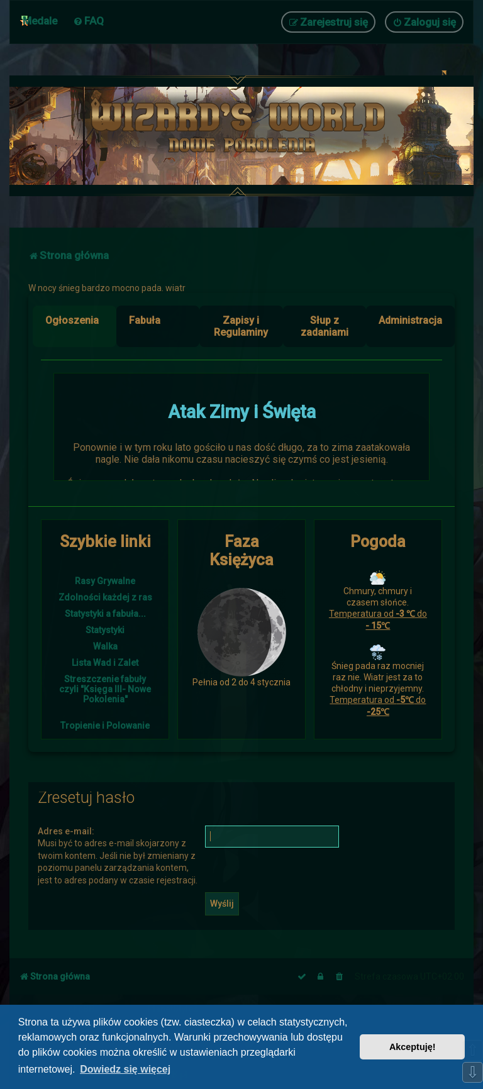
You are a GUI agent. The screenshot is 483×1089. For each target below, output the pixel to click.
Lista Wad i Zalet (105, 663)
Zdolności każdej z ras (105, 597)
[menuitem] (88, 20)
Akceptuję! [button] (412, 1047)
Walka (105, 646)
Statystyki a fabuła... (105, 614)
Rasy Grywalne (105, 581)
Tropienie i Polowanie (105, 726)
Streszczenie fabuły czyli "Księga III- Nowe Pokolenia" (105, 689)
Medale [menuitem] (40, 20)
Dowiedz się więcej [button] (125, 1069)
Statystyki (105, 630)
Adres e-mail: (66, 831)
